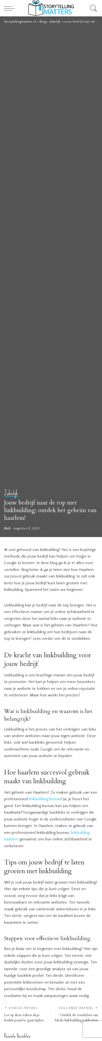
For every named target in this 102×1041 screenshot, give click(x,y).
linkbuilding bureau (45, 799)
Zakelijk (11, 493)
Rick (7, 528)
